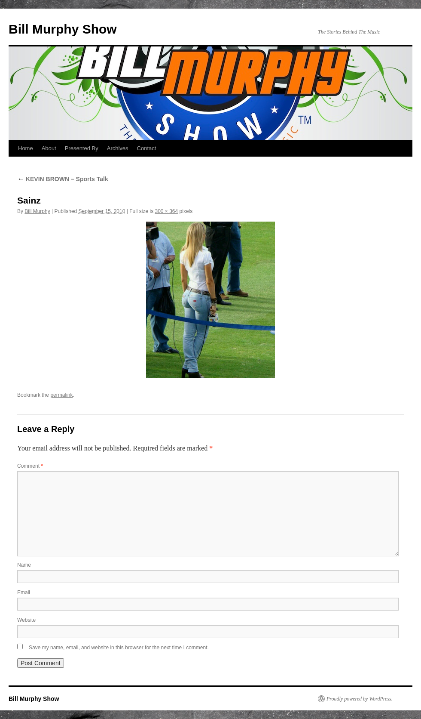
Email (23, 592)
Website (26, 620)
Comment (30, 466)
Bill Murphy (37, 211)
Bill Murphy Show (63, 29)
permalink (61, 395)
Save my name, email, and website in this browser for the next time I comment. (119, 648)
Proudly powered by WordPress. (359, 699)
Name (24, 565)
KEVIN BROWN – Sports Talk (62, 179)
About (49, 148)
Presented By (81, 148)
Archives (117, 148)
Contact (146, 148)
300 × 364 (166, 211)
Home (25, 148)
